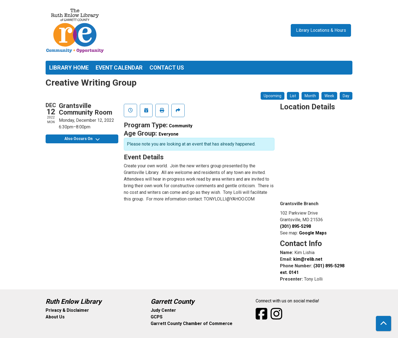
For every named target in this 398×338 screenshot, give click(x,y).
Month (310, 96)
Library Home (69, 67)
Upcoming (272, 96)
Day (346, 96)
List (293, 96)
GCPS (157, 316)
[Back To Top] (383, 323)
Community (180, 125)
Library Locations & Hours (321, 30)
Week (329, 96)
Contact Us (167, 67)
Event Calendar (119, 67)
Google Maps (313, 233)
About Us (55, 316)
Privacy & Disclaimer (67, 310)
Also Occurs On (82, 138)
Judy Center (163, 310)
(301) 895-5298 (295, 226)
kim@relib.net (307, 259)
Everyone (169, 134)
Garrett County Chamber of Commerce (191, 323)
